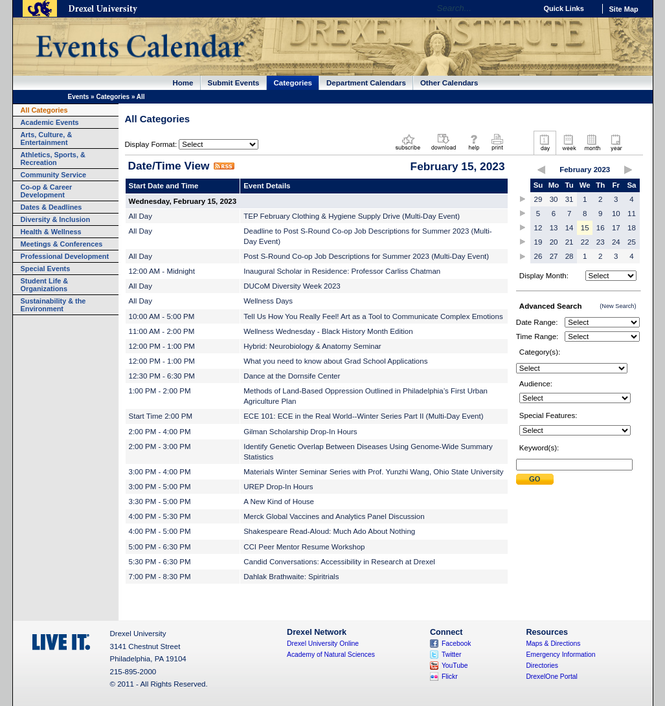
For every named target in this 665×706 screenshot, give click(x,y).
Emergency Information (560, 654)
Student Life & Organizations (45, 284)
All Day (140, 216)
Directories (542, 665)
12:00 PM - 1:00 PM (162, 346)
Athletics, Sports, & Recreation (53, 158)
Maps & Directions (553, 643)
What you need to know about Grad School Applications (335, 361)
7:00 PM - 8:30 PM (160, 576)
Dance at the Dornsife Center (291, 376)
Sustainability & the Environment (53, 305)
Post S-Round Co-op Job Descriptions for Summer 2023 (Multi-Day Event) (366, 256)
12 (538, 228)
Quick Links (564, 8)
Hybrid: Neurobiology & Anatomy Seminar (312, 346)
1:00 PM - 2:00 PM (160, 391)
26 (538, 256)
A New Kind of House (278, 501)
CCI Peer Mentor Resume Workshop (304, 547)
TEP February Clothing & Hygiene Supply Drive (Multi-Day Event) (351, 216)
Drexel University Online (323, 643)
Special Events (46, 268)
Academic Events (50, 122)
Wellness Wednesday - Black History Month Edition (327, 331)
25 (631, 242)
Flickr (450, 676)
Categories (293, 83)
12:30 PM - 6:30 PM (162, 376)
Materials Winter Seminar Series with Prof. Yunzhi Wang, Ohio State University (373, 472)
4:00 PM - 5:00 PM (160, 531)
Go (523, 8)
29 (538, 199)
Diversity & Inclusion (56, 219)
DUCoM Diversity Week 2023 (292, 286)
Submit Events (234, 83)
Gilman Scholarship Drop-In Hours (300, 432)
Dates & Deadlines (51, 207)
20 (554, 242)
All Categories (44, 110)
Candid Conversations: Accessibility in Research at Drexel (339, 562)
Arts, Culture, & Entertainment (47, 138)
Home (183, 83)
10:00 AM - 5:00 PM (162, 316)
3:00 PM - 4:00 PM (160, 472)
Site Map (623, 9)
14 (569, 228)
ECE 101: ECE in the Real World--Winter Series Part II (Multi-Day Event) (363, 416)
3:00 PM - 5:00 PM (160, 487)
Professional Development (65, 256)
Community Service (54, 175)
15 (585, 228)
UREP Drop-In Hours (278, 487)
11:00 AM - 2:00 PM (162, 331)
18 (631, 228)
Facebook (456, 643)
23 (600, 242)
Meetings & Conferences (62, 244)
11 (631, 213)
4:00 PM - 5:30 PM (160, 516)
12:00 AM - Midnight (162, 271)
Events (78, 96)
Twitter (452, 654)
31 (569, 199)
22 (585, 242)
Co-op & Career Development (47, 191)
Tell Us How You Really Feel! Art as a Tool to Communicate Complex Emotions (372, 316)
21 (569, 242)
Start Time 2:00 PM (161, 416)
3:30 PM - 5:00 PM (160, 501)
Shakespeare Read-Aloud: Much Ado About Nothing (329, 531)
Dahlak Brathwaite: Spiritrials (291, 576)
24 (616, 242)
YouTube (455, 665)
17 (616, 228)
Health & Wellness (51, 232)
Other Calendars (449, 83)
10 (616, 213)
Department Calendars (366, 83)
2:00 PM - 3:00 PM (160, 446)
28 (569, 256)
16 (600, 228)
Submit (535, 479)
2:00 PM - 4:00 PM (160, 432)
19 (538, 242)
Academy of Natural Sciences (331, 654)
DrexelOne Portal (551, 676)
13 (554, 228)
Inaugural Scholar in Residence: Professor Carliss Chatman (341, 271)
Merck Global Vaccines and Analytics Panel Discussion (334, 516)
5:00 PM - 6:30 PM (160, 547)
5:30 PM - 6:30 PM (160, 562)
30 (554, 199)
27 (554, 256)
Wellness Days (268, 301)
